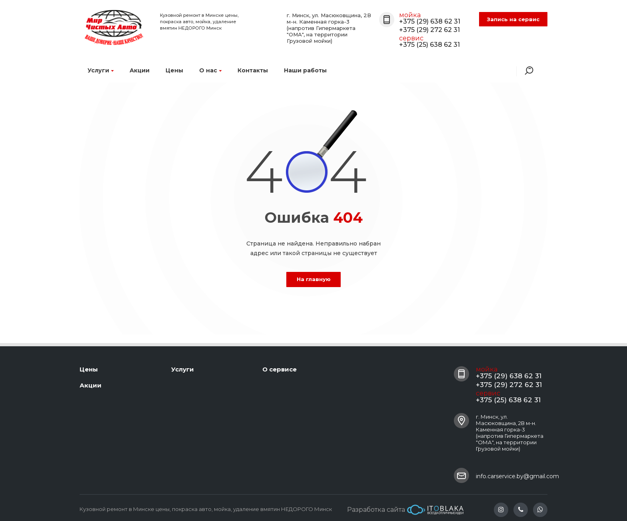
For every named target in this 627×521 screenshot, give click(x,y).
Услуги (101, 70)
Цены (174, 70)
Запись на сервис (513, 19)
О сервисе (279, 369)
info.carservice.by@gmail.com (517, 476)
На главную (314, 279)
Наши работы (305, 70)
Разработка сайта (405, 510)
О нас (210, 70)
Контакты (253, 70)
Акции (140, 70)
